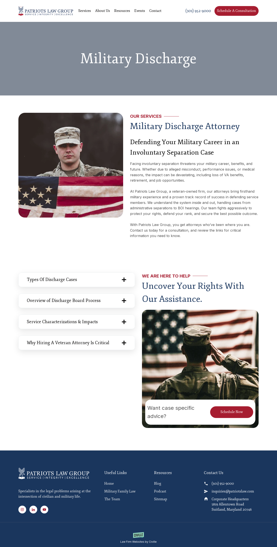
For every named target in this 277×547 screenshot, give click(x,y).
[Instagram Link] (23, 509)
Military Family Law (119, 492)
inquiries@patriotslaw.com (233, 492)
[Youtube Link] (44, 509)
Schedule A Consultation (236, 11)
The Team (112, 500)
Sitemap (160, 500)
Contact (155, 11)
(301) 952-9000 (198, 10)
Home (109, 484)
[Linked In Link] (34, 509)
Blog (157, 484)
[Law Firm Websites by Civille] (138, 538)
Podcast (160, 492)
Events (139, 11)
